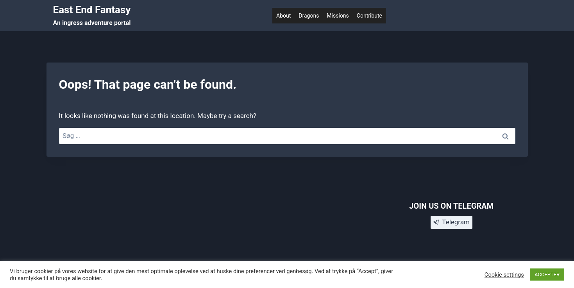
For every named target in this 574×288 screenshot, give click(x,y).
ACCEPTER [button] (547, 274)
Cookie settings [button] (504, 274)
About (283, 16)
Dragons (309, 16)
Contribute (369, 16)
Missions (338, 16)
